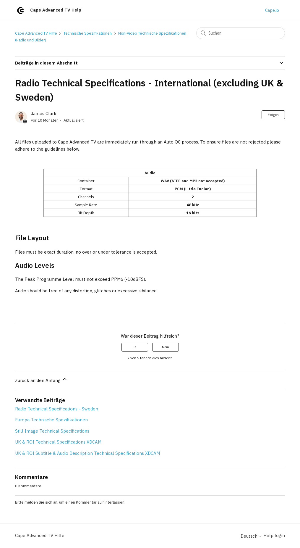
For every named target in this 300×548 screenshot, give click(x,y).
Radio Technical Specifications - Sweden (56, 409)
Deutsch (251, 536)
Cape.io (272, 10)
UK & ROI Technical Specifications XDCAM (58, 442)
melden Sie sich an (41, 502)
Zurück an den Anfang (41, 379)
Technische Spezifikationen (88, 33)
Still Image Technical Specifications (52, 431)
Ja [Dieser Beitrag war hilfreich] (135, 347)
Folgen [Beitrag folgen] (273, 114)
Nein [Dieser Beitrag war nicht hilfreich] (165, 347)
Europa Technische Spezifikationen (51, 420)
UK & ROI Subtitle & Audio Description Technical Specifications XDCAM (87, 453)
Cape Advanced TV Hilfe (36, 33)
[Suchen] (240, 33)
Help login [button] (274, 535)
